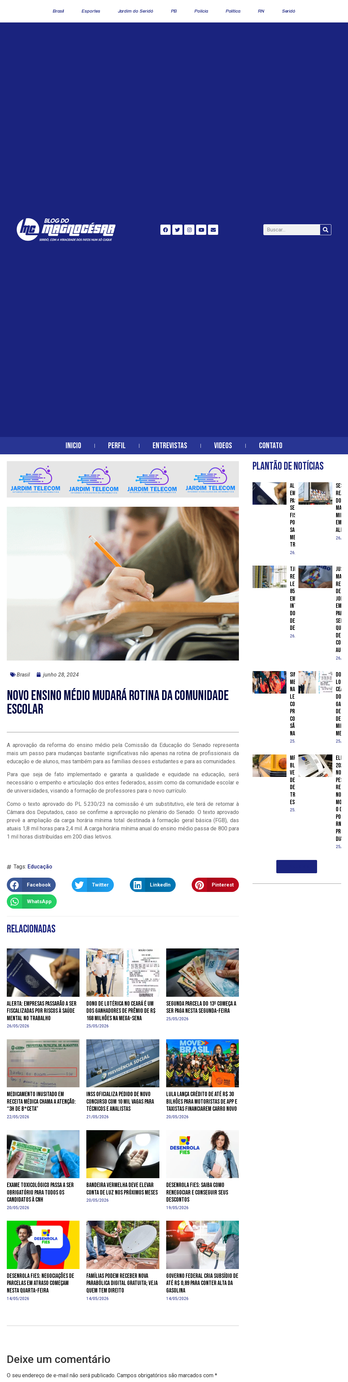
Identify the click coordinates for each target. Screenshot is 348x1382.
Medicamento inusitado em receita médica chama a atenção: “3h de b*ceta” (41, 1101)
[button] (31, 885)
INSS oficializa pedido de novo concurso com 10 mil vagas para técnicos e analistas (120, 1101)
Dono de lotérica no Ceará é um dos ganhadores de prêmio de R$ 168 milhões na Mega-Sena (121, 1011)
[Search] (325, 230)
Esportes (91, 11)
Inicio (73, 446)
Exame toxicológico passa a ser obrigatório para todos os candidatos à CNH (40, 1192)
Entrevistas (170, 446)
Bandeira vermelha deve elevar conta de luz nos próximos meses (122, 1189)
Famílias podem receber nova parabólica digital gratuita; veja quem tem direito (122, 1283)
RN (261, 11)
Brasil (58, 11)
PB (174, 11)
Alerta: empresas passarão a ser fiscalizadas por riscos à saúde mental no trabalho (41, 1011)
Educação (40, 866)
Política (233, 11)
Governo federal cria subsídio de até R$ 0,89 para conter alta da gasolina (202, 1283)
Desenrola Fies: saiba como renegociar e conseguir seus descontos (197, 1192)
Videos (223, 446)
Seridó (288, 11)
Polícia (201, 11)
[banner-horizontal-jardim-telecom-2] (123, 495)
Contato (270, 446)
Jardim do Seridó (135, 11)
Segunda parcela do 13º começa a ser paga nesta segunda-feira (201, 1007)
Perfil (117, 446)
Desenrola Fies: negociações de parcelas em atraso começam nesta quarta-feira (40, 1283)
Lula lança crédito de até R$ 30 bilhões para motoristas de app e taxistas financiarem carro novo (201, 1101)
